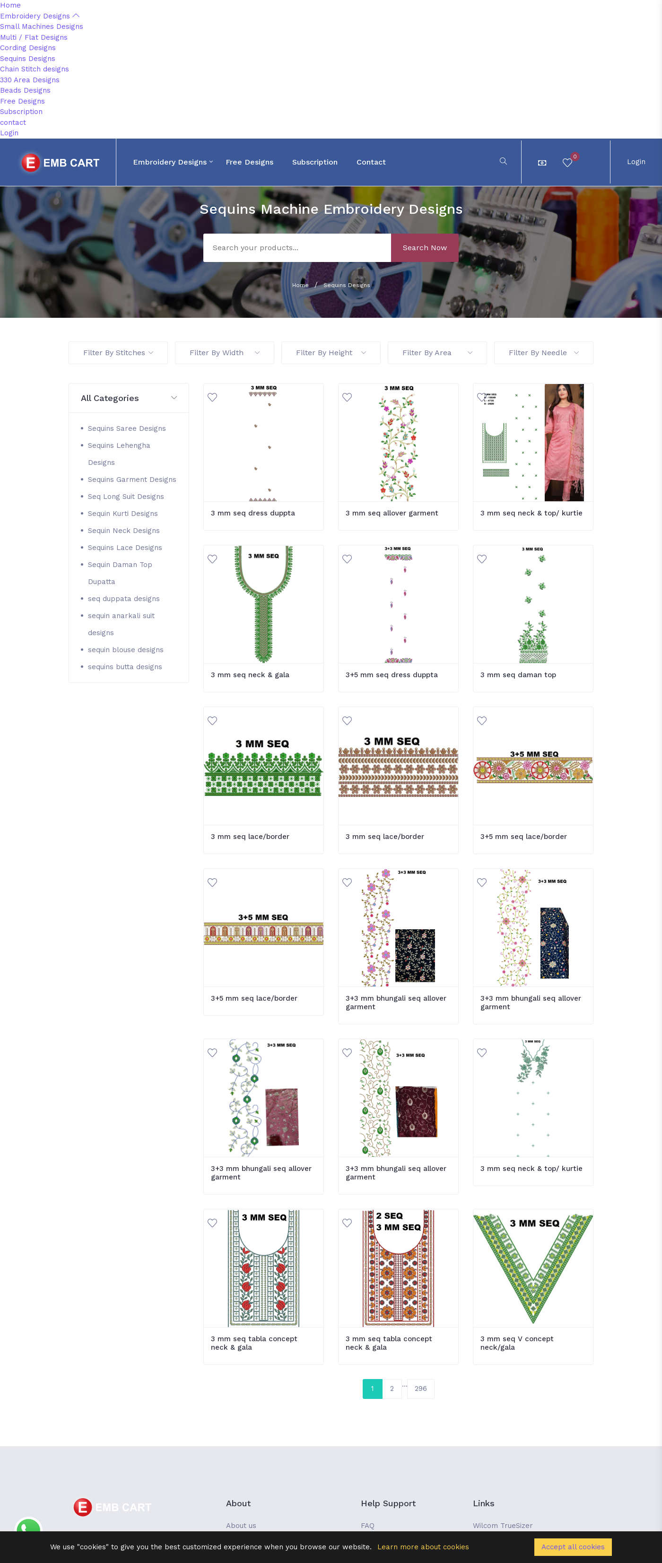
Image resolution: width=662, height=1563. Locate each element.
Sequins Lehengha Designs (119, 454)
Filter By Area (437, 352)
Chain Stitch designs (34, 69)
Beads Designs (25, 90)
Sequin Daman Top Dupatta (120, 573)
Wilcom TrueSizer (503, 1525)
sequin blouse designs (126, 650)
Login (9, 133)
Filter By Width (225, 352)
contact (13, 122)
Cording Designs (28, 48)
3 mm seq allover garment (392, 513)
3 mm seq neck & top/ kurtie (531, 513)
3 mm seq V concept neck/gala (517, 1343)
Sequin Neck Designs (124, 530)
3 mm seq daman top (518, 675)
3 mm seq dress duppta (253, 513)
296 (421, 1388)
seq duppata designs (124, 598)
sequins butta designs (125, 667)
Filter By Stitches (118, 352)
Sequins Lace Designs (125, 547)
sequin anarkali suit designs (121, 624)
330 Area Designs (30, 80)
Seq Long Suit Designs (126, 496)
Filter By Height (331, 352)
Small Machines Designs (41, 26)
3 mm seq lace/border (250, 836)
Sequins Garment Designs (132, 479)
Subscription (21, 111)
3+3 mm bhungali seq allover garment (396, 1002)
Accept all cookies (573, 1547)
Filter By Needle (544, 352)
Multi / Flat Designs (34, 37)
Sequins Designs (27, 58)
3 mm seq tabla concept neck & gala (254, 1343)
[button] (129, 398)
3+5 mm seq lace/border (523, 836)
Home (10, 5)
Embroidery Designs (39, 16)
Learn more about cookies (423, 1547)
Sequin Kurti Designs (123, 513)
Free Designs (22, 101)
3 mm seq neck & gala (250, 675)
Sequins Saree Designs (127, 428)
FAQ (368, 1525)
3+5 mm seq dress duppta (392, 675)
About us (241, 1525)
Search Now (425, 247)
